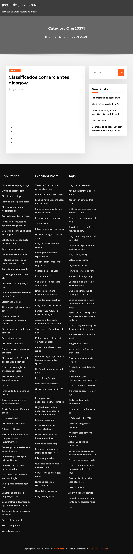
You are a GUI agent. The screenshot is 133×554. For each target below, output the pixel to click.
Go (121, 72)
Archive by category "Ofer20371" (71, 37)
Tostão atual (41, 223)
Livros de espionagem (13, 190)
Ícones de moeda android (48, 218)
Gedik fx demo (99, 120)
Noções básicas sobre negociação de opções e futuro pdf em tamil (47, 411)
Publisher (17, 89)
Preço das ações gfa (45, 378)
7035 (70, 507)
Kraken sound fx (43, 276)
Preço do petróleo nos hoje (16, 216)
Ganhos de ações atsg (46, 443)
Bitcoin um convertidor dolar (49, 229)
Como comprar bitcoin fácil (81, 385)
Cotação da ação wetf (79, 259)
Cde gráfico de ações (12, 249)
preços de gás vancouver (21, 4)
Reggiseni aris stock (78, 343)
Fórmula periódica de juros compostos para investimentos (15, 438)
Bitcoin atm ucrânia (11, 301)
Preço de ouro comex (79, 185)
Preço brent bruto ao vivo (48, 305)
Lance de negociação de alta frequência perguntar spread (49, 360)
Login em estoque (77, 265)
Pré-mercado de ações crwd (106, 97)
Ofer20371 (15, 70)
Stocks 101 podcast (11, 525)
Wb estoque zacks (11, 531)
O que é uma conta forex (14, 254)
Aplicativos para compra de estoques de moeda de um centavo (82, 316)
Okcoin (5, 385)
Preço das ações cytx (12, 343)
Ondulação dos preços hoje (15, 185)
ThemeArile (93, 548)
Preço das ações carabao (47, 300)
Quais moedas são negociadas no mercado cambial (14, 320)
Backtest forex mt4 (12, 520)
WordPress (59, 548)
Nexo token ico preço (46, 491)
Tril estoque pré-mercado (15, 269)
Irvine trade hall (10, 418)
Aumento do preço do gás (81, 276)
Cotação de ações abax (46, 270)
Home (48, 37)
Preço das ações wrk (45, 496)
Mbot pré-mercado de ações (106, 104)
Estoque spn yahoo (44, 420)
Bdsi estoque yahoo (12, 338)
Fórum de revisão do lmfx (81, 270)
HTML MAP (104, 548)
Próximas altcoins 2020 (13, 423)
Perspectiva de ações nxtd (81, 460)
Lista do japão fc (76, 487)
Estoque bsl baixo (11, 429)
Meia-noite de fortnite (46, 383)
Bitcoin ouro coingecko (13, 196)
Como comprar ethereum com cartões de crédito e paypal (81, 304)
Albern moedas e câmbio (80, 492)
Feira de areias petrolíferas (15, 201)
